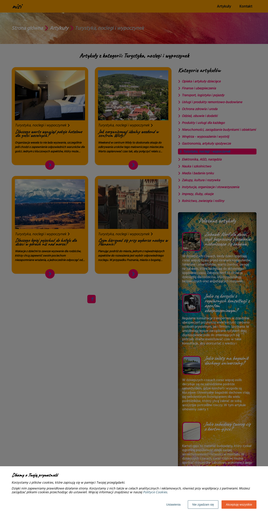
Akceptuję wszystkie (239, 504)
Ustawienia (173, 504)
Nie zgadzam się (203, 504)
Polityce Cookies (155, 492)
